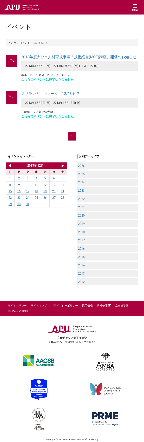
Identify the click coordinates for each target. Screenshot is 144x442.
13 (54, 184)
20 (54, 191)
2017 (81, 240)
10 (27, 184)
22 (10, 197)
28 (62, 197)
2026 (81, 165)
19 (45, 191)
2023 (81, 190)
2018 (81, 232)
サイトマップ (39, 305)
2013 (81, 273)
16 (19, 191)
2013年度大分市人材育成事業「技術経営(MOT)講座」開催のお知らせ (78, 57)
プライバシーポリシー (64, 305)
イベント (25, 42)
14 (62, 184)
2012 (81, 281)
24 (27, 197)
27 (54, 197)
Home (12, 42)
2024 (81, 182)
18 (36, 191)
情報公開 (104, 305)
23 (19, 197)
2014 (81, 265)
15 (10, 191)
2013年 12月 (35, 165)
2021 (81, 207)
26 (45, 197)
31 (27, 204)
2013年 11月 (9, 165)
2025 (81, 174)
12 (45, 184)
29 (10, 204)
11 (36, 184)
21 (62, 191)
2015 (81, 257)
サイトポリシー (17, 305)
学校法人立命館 (19, 310)
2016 (81, 248)
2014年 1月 (62, 165)
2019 (81, 223)
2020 (81, 215)
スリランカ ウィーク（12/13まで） (52, 93)
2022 (81, 199)
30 (19, 204)
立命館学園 (122, 305)
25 (36, 197)
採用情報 (87, 305)
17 (27, 191)
